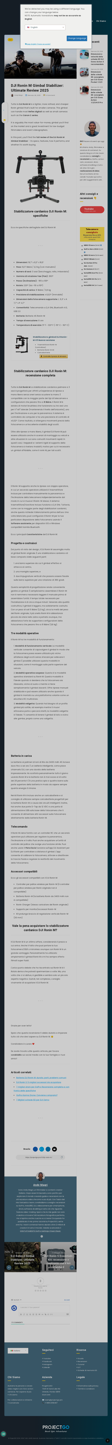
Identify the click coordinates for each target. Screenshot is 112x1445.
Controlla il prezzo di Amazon (54, 356)
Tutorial (81, 1364)
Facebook (47, 1361)
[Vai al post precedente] (22, 1257)
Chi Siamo (101, 21)
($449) (90, 266)
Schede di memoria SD (87, 1370)
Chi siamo (13, 1395)
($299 (97, 255)
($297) (97, 269)
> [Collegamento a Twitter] (4, 110)
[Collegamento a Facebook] (4, 105)
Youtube (47, 1358)
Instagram (47, 1364)
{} (48, 1314)
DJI (10, 40)
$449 (85, 276)
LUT (79, 1367)
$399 (101, 255)
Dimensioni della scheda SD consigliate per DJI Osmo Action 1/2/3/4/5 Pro (97, 96)
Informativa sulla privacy (88, 1386)
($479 (96, 285)
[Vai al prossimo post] (58, 1257)
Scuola (81, 1358)
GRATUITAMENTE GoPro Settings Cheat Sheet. (40, 1231)
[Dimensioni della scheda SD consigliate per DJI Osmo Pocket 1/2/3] (84, 72)
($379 (99, 279)
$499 (100, 285)
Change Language (77, 38)
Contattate (14, 1403)
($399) (97, 245)
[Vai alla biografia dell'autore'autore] (40, 1176)
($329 (101, 273)
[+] (51, 1314)
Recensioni (82, 1361)
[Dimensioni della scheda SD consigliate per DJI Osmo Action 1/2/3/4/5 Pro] (84, 90)
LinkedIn (46, 1367)
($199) (101, 249)
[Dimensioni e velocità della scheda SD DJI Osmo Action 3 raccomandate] (84, 54)
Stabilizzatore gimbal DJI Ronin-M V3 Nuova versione (50, 338)
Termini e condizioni (86, 1389)
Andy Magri (40, 1184)
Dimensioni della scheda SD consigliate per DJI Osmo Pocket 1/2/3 (97, 77)
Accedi (67, 1300)
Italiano (15, 1350)
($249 (97, 259)
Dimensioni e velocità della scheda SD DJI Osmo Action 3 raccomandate (97, 59)
